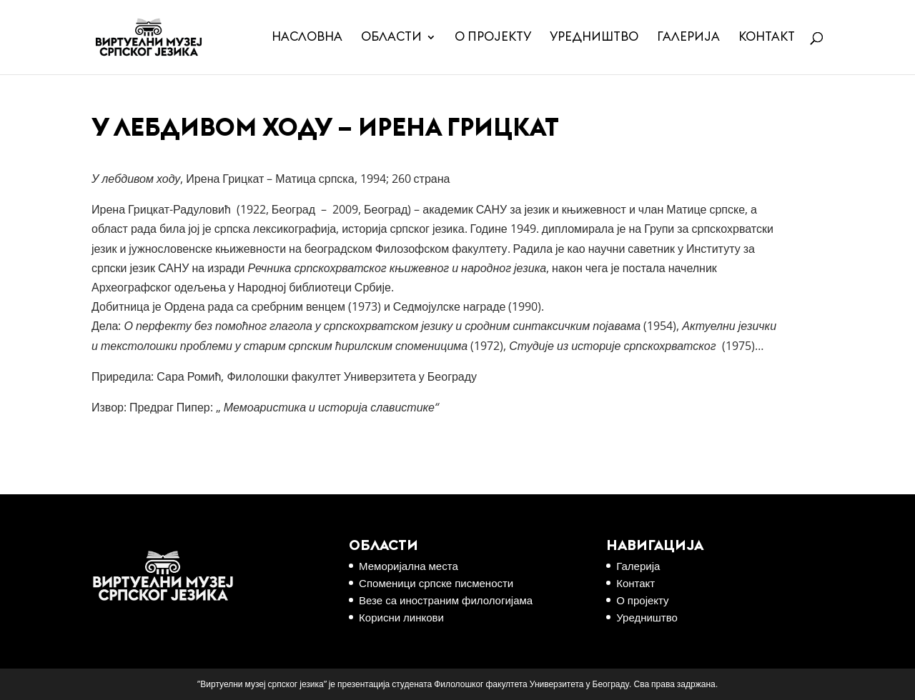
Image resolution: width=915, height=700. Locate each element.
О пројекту (493, 37)
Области (391, 37)
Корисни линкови (401, 617)
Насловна (307, 37)
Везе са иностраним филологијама (446, 600)
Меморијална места (408, 566)
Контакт (766, 37)
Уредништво (594, 37)
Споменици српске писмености (436, 583)
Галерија (688, 37)
